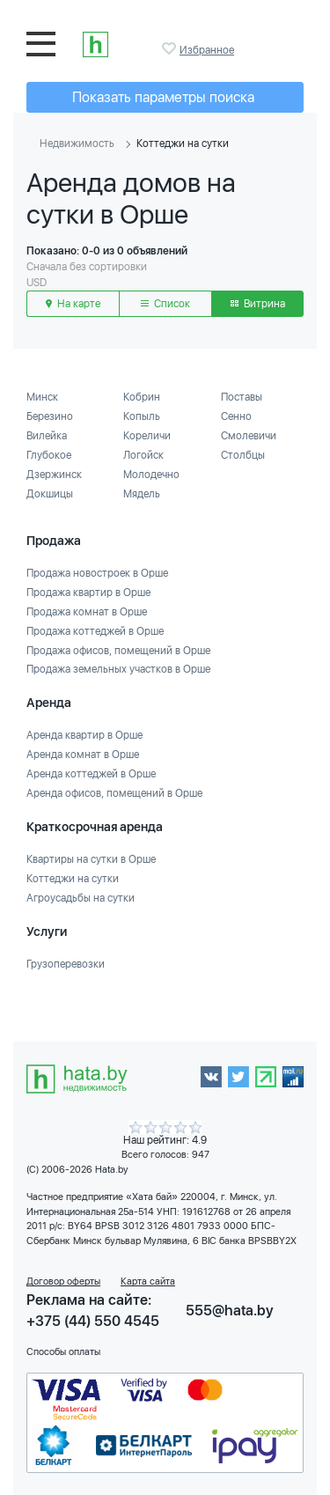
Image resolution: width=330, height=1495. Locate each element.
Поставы (241, 397)
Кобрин (141, 397)
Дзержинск (54, 474)
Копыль (141, 416)
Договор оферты (63, 1281)
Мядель (141, 494)
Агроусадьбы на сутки (80, 898)
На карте (73, 304)
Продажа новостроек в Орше (97, 573)
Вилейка (46, 436)
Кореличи (147, 436)
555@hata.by (230, 1310)
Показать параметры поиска (163, 97)
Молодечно (151, 474)
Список (165, 304)
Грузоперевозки (65, 964)
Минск (42, 397)
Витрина (258, 304)
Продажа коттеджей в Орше (95, 631)
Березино (49, 416)
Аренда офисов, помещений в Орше (114, 793)
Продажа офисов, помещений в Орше (118, 650)
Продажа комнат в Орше (86, 612)
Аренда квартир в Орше (84, 735)
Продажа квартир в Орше (88, 592)
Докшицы (49, 494)
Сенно (236, 416)
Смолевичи (248, 436)
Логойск (143, 455)
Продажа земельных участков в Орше (118, 669)
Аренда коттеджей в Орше (91, 774)
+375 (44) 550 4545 (92, 1321)
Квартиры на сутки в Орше (91, 859)
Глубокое (48, 455)
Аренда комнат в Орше (82, 754)
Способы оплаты (63, 1352)
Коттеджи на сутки (72, 879)
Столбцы (243, 455)
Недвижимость (77, 143)
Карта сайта (148, 1281)
